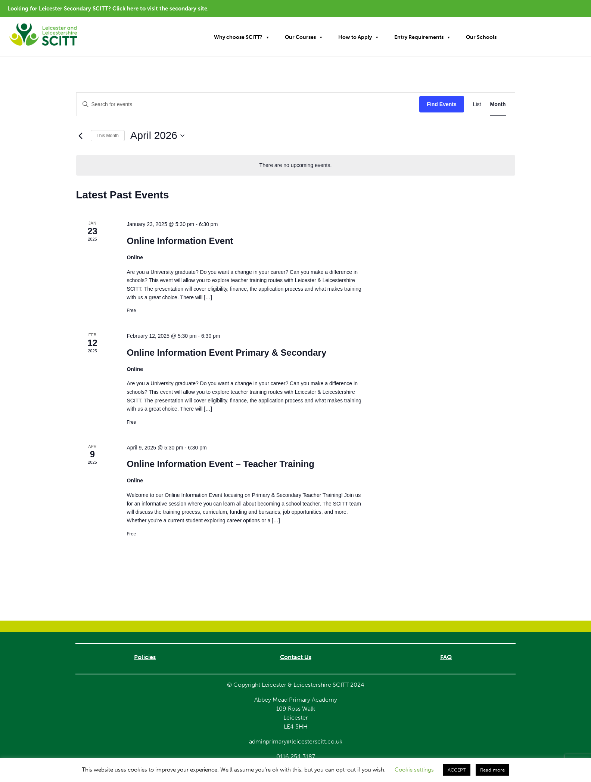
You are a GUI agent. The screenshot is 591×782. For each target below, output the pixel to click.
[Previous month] (80, 135)
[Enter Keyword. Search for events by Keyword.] (248, 104)
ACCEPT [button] (457, 770)
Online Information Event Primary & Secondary (226, 352)
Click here (125, 8)
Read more (492, 770)
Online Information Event (180, 241)
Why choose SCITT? (242, 37)
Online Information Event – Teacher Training (220, 464)
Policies (145, 657)
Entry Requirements (422, 37)
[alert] (295, 165)
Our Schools (481, 37)
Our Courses (304, 37)
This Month (108, 135)
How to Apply (358, 37)
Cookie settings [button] (414, 769)
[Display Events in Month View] (498, 104)
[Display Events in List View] (477, 104)
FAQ (446, 657)
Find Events (441, 104)
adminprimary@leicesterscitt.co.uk (295, 741)
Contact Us (295, 657)
